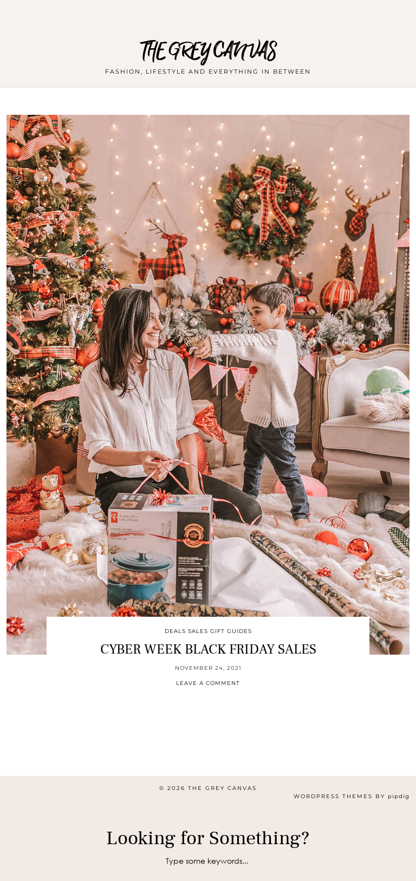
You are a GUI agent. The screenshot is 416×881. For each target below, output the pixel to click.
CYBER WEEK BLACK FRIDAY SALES (208, 649)
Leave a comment (208, 683)
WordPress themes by (352, 796)
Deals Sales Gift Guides (208, 631)
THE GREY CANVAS (208, 51)
